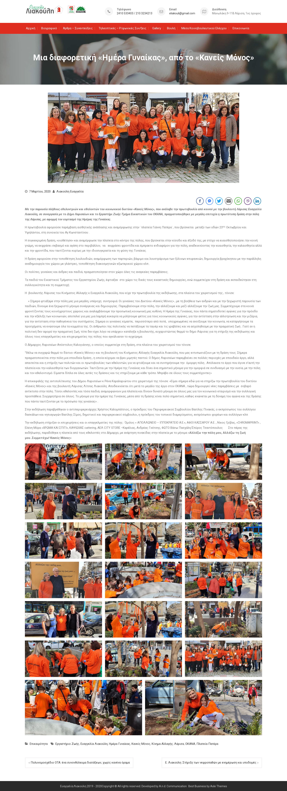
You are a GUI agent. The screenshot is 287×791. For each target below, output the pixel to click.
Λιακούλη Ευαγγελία (70, 191)
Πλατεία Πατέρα (207, 743)
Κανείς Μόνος (141, 743)
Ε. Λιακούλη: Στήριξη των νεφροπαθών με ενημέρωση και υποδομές (210, 762)
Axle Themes (218, 785)
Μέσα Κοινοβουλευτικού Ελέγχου (204, 27)
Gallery (156, 27)
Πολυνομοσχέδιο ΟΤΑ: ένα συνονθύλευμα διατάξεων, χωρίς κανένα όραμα (80, 762)
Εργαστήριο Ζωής (67, 743)
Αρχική (30, 27)
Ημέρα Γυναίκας (119, 743)
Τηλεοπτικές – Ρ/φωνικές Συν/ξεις (122, 27)
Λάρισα (179, 743)
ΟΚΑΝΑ (190, 743)
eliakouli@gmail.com (182, 13)
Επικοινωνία (241, 27)
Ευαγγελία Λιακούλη (94, 743)
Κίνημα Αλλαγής (162, 743)
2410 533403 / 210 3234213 (134, 13)
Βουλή (171, 27)
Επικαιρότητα (39, 743)
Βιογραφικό (49, 27)
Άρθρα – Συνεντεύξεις (78, 27)
